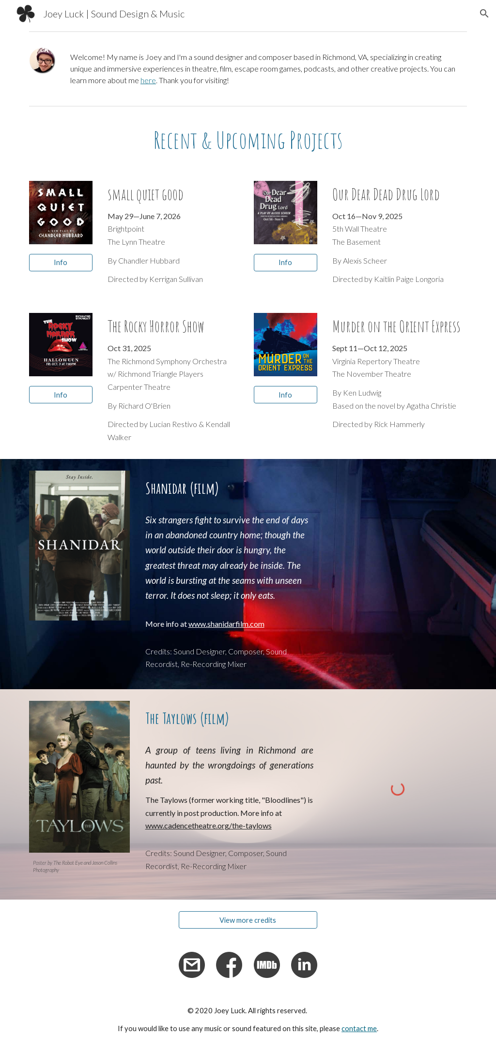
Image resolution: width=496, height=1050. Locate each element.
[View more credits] (248, 920)
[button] (484, 13)
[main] (266, 68)
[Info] (61, 262)
